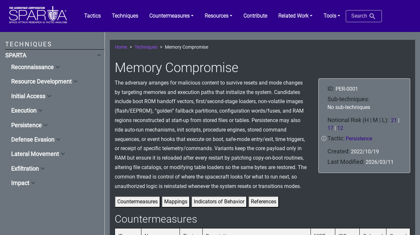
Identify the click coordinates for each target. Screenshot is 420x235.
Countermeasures (137, 201)
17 (330, 128)
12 (340, 128)
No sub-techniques (348, 107)
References (263, 201)
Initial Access (28, 96)
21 (394, 120)
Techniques (146, 47)
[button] (171, 16)
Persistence (26, 125)
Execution (23, 110)
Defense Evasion (32, 139)
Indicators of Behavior (219, 201)
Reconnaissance (32, 67)
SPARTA (15, 55)
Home (121, 47)
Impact (20, 183)
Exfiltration (25, 168)
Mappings (175, 201)
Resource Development (41, 81)
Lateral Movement (35, 154)
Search (363, 16)
